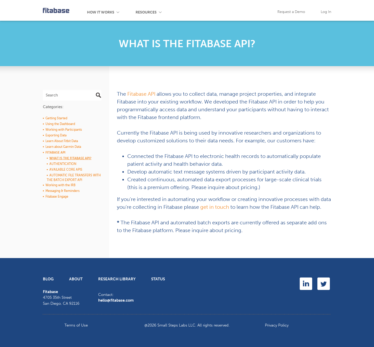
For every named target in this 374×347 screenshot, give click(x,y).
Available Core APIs (65, 169)
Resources (146, 12)
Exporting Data (55, 135)
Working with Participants (63, 129)
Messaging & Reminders (62, 191)
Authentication (62, 164)
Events (191, 10)
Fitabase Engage (56, 196)
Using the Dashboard (60, 124)
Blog (217, 10)
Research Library (117, 279)
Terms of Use (76, 325)
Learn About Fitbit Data (61, 141)
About (76, 279)
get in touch (214, 207)
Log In (326, 12)
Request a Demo (291, 12)
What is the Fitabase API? (70, 158)
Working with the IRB (60, 185)
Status (158, 279)
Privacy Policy (277, 325)
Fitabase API (141, 94)
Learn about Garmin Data (63, 147)
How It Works (100, 12)
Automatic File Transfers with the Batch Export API (74, 178)
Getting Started (56, 118)
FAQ (240, 10)
